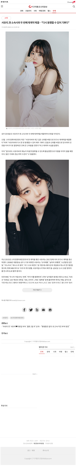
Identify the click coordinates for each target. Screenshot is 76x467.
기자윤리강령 (49, 443)
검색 (74, 6)
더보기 (34, 374)
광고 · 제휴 (31, 451)
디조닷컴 (38, 6)
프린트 (50, 309)
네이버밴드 (37, 309)
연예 (54, 11)
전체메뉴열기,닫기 (2, 6)
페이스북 (24, 309)
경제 (21, 11)
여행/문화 (42, 11)
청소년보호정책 (27, 443)
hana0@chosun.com (18, 300)
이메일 (43, 309)
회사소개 (46, 451)
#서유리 (5, 318)
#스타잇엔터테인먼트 (17, 318)
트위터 (30, 309)
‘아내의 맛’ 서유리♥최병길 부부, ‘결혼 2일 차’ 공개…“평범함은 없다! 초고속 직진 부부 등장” (35, 327)
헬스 (49, 11)
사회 (35, 11)
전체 (41, 352)
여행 (60, 352)
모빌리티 (28, 11)
